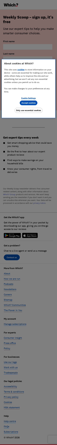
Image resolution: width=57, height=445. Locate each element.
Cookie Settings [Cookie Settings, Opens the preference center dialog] (28, 98)
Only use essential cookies (28, 110)
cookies (20, 69)
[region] (28, 88)
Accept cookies (28, 103)
